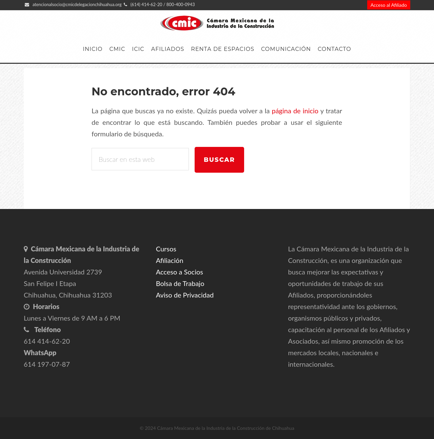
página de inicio (295, 111)
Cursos (166, 249)
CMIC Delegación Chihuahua (217, 23)
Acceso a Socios (179, 272)
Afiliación (169, 260)
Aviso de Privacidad (185, 295)
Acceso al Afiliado (389, 5)
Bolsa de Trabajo (180, 283)
